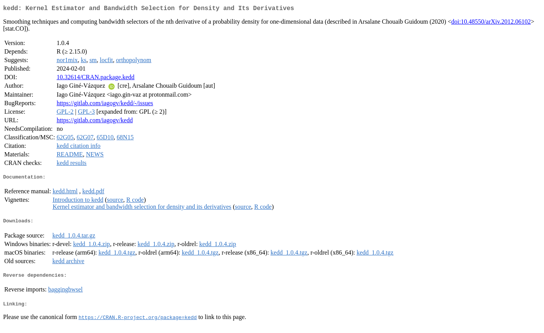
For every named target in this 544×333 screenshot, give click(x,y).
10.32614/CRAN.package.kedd (95, 78)
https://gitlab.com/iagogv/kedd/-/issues (105, 104)
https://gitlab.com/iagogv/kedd (95, 121)
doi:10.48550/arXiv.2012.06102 (491, 23)
